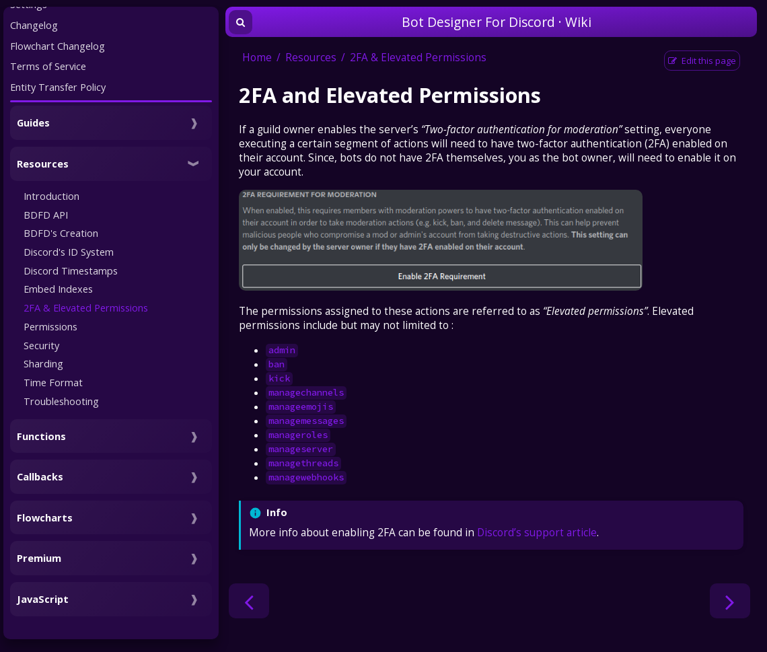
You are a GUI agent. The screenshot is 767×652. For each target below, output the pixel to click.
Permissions (50, 326)
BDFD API (46, 214)
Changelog (34, 25)
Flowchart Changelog (57, 45)
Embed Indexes (58, 288)
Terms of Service (48, 66)
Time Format (53, 382)
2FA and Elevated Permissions (390, 95)
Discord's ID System (69, 251)
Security (41, 345)
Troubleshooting (61, 401)
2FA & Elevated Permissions (86, 307)
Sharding (43, 363)
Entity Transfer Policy (58, 87)
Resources (310, 57)
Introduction (51, 196)
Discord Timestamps (71, 270)
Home (257, 57)
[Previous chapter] (249, 600)
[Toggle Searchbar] (240, 22)
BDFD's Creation (61, 233)
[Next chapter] (730, 600)
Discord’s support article (537, 533)
